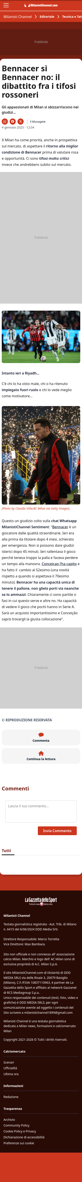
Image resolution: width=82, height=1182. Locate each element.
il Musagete (37, 122)
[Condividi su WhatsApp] (5, 121)
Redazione (10, 1097)
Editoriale (47, 16)
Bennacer (60, 527)
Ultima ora (11, 1074)
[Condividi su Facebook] (13, 121)
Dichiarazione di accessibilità (23, 1137)
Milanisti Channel (17, 16)
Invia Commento (57, 830)
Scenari (8, 1062)
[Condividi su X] (20, 121)
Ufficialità (10, 1068)
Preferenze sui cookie (18, 1143)
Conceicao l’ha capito (59, 563)
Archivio (9, 1120)
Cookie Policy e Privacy (19, 1131)
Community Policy (16, 1125)
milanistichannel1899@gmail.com (48, 1012)
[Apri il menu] (6, 5)
